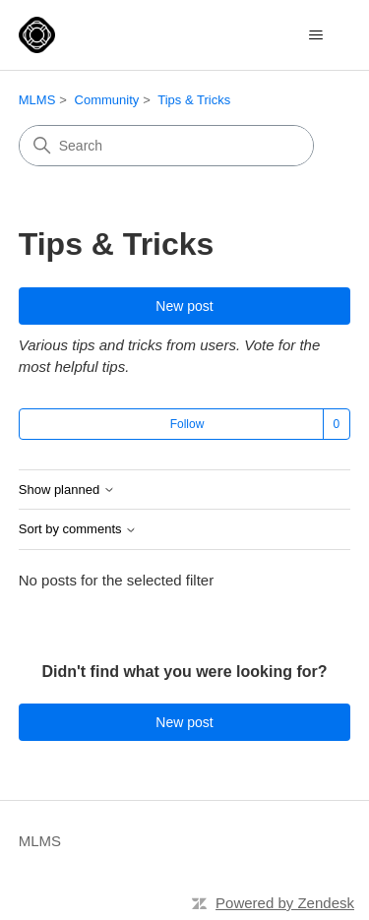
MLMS (37, 99)
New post (184, 306)
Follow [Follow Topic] (187, 424)
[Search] (166, 145)
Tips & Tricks (193, 99)
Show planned (67, 490)
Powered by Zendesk (284, 902)
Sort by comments (78, 529)
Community (107, 99)
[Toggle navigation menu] (315, 35)
